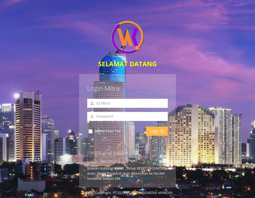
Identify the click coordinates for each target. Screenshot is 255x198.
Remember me (104, 131)
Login (157, 131)
